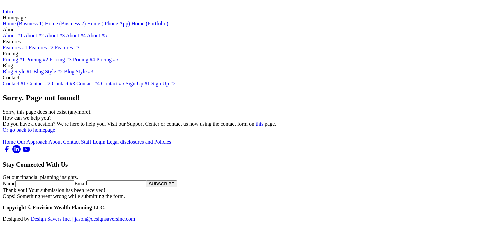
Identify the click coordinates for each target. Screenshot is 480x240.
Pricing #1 (14, 59)
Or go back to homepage (29, 130)
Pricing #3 (60, 59)
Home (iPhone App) (108, 23)
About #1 (13, 35)
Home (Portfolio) (149, 23)
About (55, 142)
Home (9, 142)
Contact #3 (63, 83)
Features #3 (67, 47)
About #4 (76, 35)
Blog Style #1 (17, 71)
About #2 (34, 35)
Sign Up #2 (163, 83)
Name (9, 183)
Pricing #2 (37, 59)
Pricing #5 (107, 59)
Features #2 (41, 47)
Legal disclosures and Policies (139, 142)
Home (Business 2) (65, 23)
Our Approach (32, 142)
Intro (8, 11)
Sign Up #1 (138, 83)
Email (80, 183)
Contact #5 (112, 83)
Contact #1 (14, 83)
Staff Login (93, 142)
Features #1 (15, 47)
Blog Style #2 (48, 71)
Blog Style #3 (78, 71)
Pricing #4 (84, 59)
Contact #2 (39, 83)
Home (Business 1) (23, 23)
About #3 (55, 35)
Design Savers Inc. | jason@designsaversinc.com (83, 219)
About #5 (97, 35)
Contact (71, 142)
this (259, 124)
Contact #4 (88, 83)
